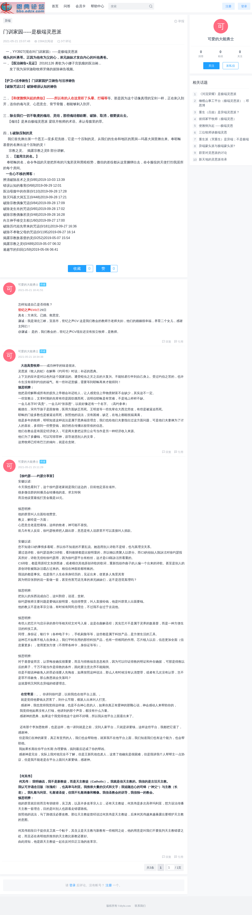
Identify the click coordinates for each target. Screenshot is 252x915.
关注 (211, 65)
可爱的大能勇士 (28, 284)
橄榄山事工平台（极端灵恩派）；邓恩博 (224, 103)
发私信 (230, 65)
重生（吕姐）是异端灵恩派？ (219, 112)
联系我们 (140, 905)
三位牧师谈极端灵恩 (213, 132)
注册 (228, 6)
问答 (67, 6)
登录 (244, 6)
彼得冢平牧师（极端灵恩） (217, 119)
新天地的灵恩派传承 (213, 159)
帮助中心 (97, 6)
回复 (166, 341)
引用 (178, 341)
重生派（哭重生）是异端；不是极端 (224, 139)
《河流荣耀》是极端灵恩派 (217, 94)
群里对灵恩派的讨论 (213, 152)
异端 (8, 20)
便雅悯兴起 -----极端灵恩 (216, 125)
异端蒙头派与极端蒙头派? (217, 146)
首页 (55, 6)
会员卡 (81, 6)
